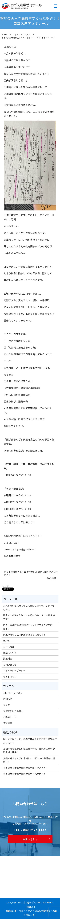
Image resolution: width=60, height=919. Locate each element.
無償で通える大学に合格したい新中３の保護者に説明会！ (29, 760)
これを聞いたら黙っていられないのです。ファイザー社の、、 (30, 607)
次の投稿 (51, 578)
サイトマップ (10, 676)
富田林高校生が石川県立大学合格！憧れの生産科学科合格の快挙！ (29, 750)
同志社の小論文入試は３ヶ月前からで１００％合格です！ (29, 617)
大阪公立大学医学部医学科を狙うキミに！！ (25, 768)
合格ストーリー (11, 717)
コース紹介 (8, 646)
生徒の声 (7, 722)
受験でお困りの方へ (13, 711)
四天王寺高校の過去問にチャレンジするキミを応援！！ (27, 626)
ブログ (6, 704)
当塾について (10, 652)
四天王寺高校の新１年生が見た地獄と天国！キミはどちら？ (31, 574)
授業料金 (7, 658)
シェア (5, 586)
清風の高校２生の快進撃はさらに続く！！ (24, 634)
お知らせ (7, 699)
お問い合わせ (10, 664)
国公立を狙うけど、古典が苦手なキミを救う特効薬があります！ (30, 740)
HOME (4, 34)
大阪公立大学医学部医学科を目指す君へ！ (24, 773)
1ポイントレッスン (22, 34)
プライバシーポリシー (14, 670)
